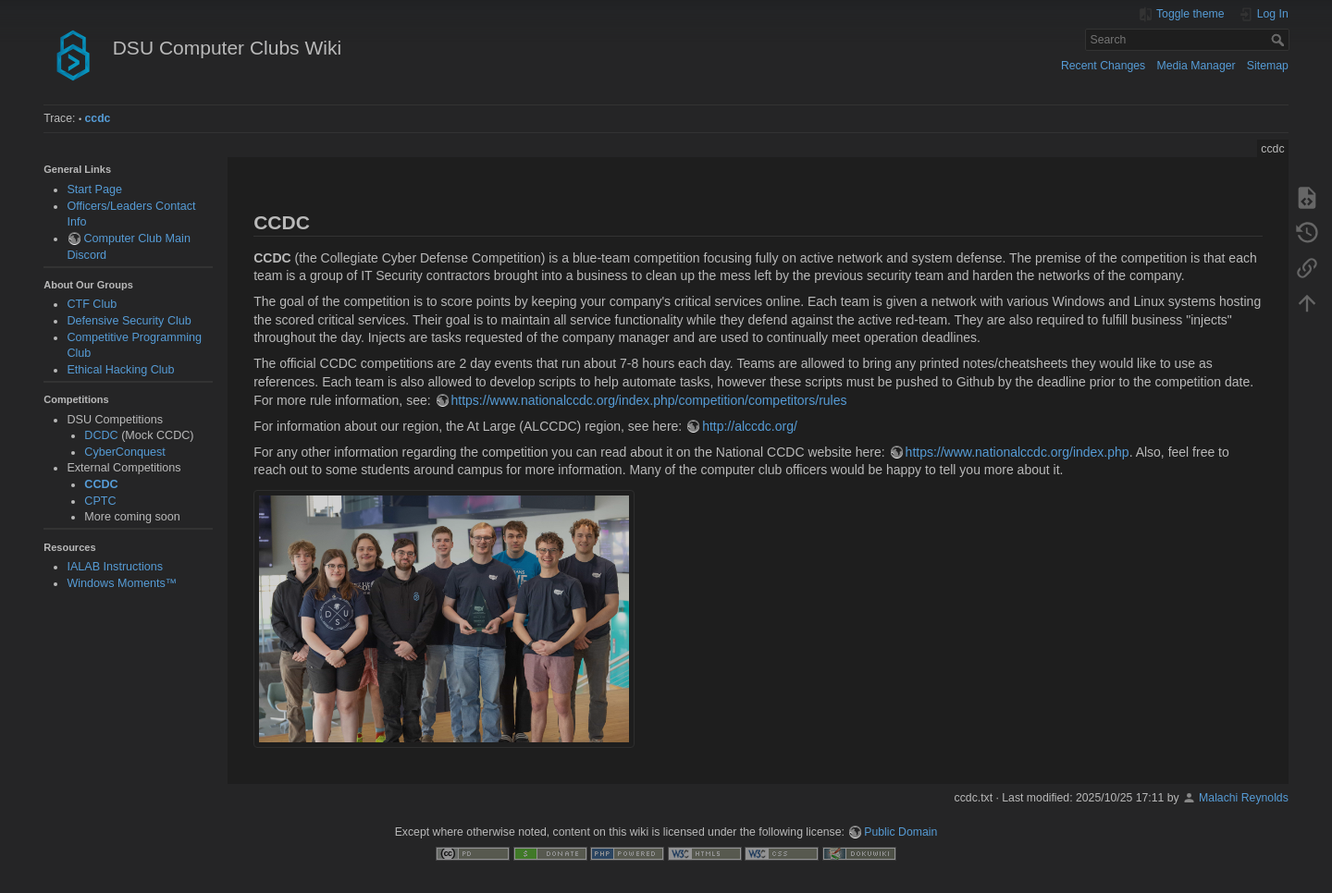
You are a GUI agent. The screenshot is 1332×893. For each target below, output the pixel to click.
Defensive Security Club (129, 320)
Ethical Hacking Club (120, 369)
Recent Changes (1103, 65)
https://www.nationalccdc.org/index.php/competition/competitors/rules (649, 400)
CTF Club (92, 304)
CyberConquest (125, 452)
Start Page (94, 189)
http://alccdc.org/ (749, 426)
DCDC (100, 435)
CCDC (100, 484)
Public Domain (900, 832)
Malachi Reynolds (1244, 797)
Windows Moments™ (122, 583)
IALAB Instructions (115, 566)
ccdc (98, 118)
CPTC (100, 501)
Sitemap (1268, 65)
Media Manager (1195, 65)
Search (1280, 39)
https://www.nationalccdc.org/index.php (1017, 452)
